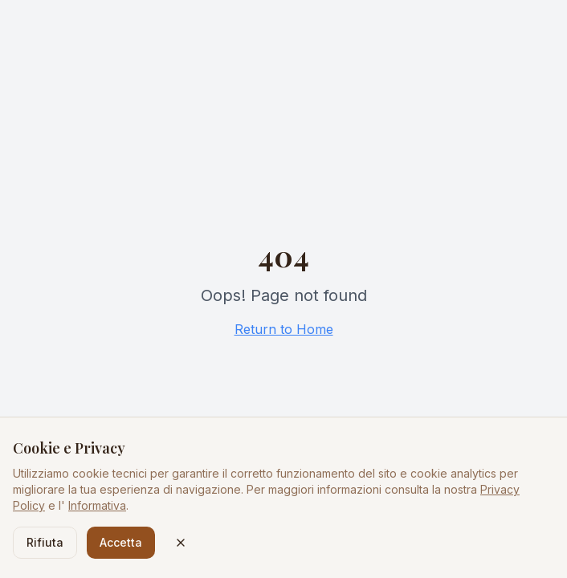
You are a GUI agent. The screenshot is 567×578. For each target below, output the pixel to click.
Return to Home (284, 329)
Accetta (121, 542)
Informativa (97, 505)
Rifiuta (45, 542)
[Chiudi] (181, 543)
